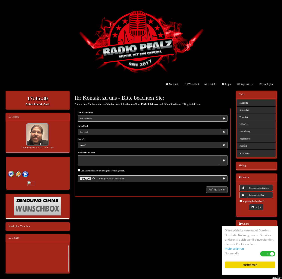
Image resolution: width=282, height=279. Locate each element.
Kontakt (210, 84)
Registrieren (245, 84)
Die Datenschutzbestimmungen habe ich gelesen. (103, 170)
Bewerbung (245, 131)
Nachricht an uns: (86, 152)
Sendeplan (266, 84)
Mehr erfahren (234, 249)
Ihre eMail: (83, 126)
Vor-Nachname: (85, 112)
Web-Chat (192, 84)
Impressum (244, 153)
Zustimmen (250, 265)
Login (226, 84)
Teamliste (244, 117)
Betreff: (81, 139)
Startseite (172, 84)
